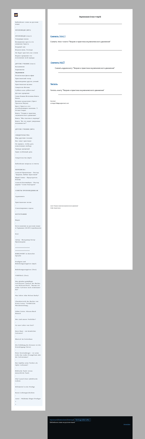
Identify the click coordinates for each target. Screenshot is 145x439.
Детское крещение (22, 93)
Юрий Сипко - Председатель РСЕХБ (26, 178)
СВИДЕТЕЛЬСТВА (22, 135)
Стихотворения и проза (24, 208)
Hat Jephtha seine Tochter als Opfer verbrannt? (26, 364)
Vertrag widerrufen (82, 420)
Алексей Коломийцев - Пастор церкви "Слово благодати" (27, 183)
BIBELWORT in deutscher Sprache (25, 255)
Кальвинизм (20, 66)
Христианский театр (23, 78)
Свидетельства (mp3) (23, 158)
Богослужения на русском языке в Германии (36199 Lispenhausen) (28, 227)
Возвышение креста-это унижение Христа (24, 43)
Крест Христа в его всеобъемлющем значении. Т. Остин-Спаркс (26, 108)
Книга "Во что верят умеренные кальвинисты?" (27, 122)
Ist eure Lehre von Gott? (24, 325)
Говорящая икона (22, 39)
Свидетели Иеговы (22, 87)
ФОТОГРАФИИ (21, 214)
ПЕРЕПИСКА (20, 169)
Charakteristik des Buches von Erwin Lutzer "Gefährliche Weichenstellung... (26, 303)
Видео (17, 220)
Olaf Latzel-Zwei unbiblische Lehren (26, 380)
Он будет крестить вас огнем (26, 53)
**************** (22, 248)
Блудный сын (20, 47)
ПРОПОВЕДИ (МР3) (23, 30)
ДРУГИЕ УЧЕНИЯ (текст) (25, 64)
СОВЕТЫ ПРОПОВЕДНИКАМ (26, 190)
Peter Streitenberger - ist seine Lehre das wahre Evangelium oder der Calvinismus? (28, 355)
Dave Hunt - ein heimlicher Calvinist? (25, 332)
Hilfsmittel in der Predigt (25, 387)
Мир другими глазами (23, 138)
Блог (17, 234)
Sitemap (70, 420)
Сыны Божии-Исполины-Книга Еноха (27, 97)
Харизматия (19, 69)
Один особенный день (23, 152)
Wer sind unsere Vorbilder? (25, 319)
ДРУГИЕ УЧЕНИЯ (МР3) (25, 129)
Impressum (53, 420)
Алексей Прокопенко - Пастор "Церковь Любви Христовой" (27, 173)
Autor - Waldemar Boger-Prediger (28, 398)
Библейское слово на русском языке (26, 23)
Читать (54, 84)
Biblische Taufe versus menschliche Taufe (24, 372)
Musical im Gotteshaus (24, 339)
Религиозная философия (24, 75)
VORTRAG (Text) (22, 275)
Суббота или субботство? (25, 90)
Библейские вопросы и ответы (27, 164)
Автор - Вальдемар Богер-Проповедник (25, 241)
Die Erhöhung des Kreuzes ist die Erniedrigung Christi (28, 346)
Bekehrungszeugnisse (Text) (26, 269)
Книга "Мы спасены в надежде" (27, 118)
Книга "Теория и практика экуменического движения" (25, 114)
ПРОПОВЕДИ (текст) (23, 36)
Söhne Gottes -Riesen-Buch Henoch (25, 312)
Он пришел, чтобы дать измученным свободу (24, 145)
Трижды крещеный (22, 149)
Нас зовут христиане (23, 141)
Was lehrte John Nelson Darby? (27, 295)
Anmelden (127, 424)
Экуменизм (19, 72)
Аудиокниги (20, 196)
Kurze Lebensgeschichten (25, 393)
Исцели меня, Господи (24, 50)
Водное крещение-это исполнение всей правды (25, 57)
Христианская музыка (23, 84)
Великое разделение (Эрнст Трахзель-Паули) (26, 102)
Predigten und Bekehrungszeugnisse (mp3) (25, 262)
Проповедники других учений (27, 81)
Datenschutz (62, 420)
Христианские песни (23, 202)
